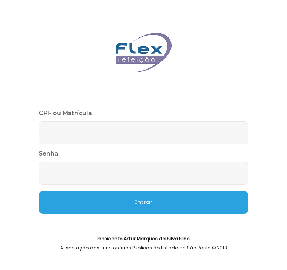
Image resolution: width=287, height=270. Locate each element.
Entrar (143, 202)
